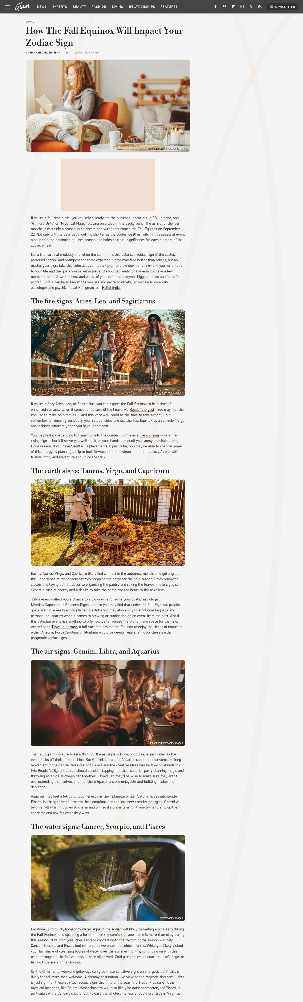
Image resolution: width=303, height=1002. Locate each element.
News (42, 6)
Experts (59, 6)
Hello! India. (111, 287)
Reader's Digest (142, 409)
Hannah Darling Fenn (45, 52)
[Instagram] (242, 8)
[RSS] (260, 8)
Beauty (79, 6)
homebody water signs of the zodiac (93, 929)
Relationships (142, 6)
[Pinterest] (224, 8)
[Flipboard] (233, 8)
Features (169, 6)
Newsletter (282, 6)
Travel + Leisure (64, 626)
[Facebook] (215, 8)
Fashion (99, 6)
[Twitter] (251, 8)
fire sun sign (149, 435)
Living (117, 6)
